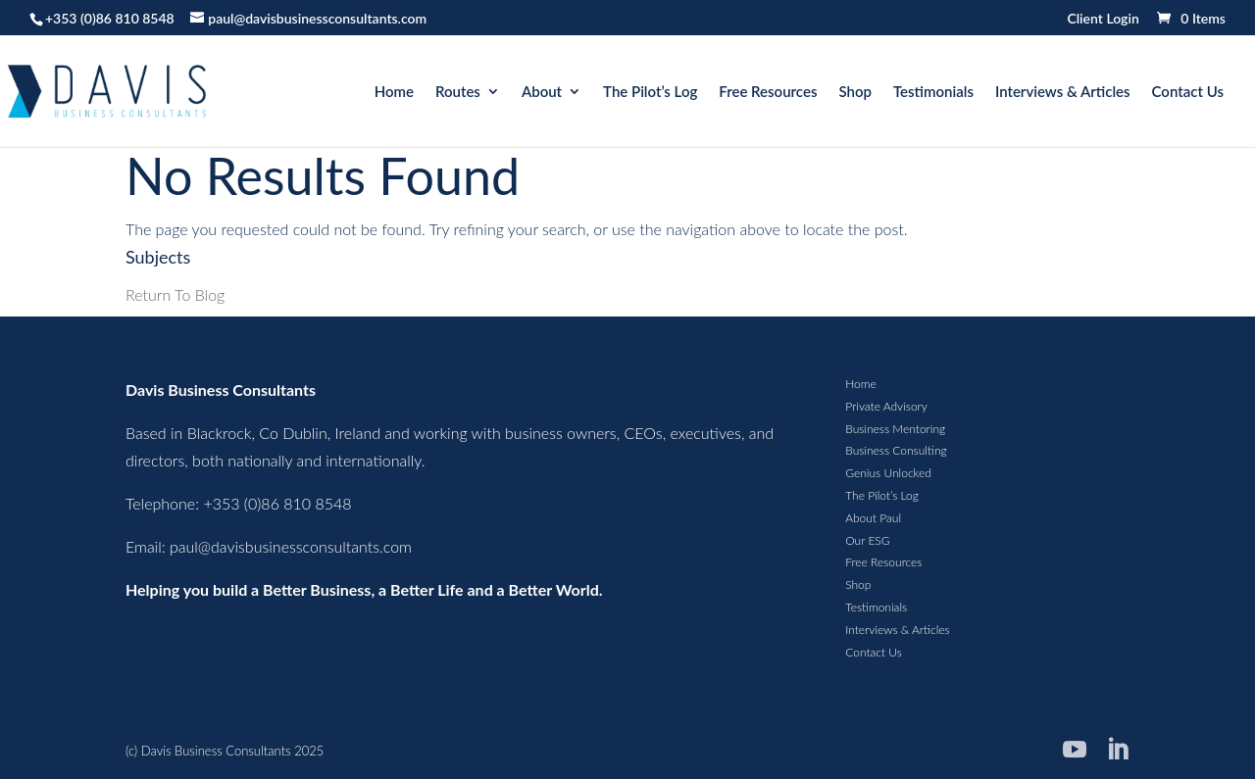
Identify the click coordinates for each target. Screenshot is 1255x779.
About (542, 92)
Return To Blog (175, 294)
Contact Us (1188, 92)
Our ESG (867, 540)
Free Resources (768, 92)
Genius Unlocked (888, 472)
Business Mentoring (895, 428)
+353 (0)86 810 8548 (110, 18)
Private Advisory (886, 406)
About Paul (873, 518)
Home (394, 92)
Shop (855, 92)
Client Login (1102, 19)
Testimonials (933, 92)
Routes (457, 92)
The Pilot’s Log (650, 92)
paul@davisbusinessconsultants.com (291, 546)
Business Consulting (895, 450)
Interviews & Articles (1062, 92)
